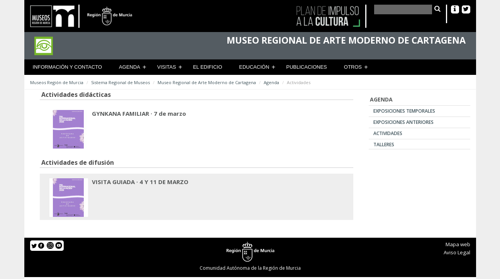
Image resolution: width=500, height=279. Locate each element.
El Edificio (207, 67)
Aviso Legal (457, 252)
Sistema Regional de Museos (120, 82)
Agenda (129, 67)
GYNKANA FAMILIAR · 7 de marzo (139, 113)
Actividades (387, 133)
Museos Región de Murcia (56, 82)
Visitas (166, 67)
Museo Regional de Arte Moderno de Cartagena (207, 82)
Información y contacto (67, 67)
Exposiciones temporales (404, 111)
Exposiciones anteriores (403, 122)
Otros (353, 67)
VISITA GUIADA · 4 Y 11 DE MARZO (140, 182)
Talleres (383, 144)
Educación (254, 67)
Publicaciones (306, 67)
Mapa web (458, 244)
